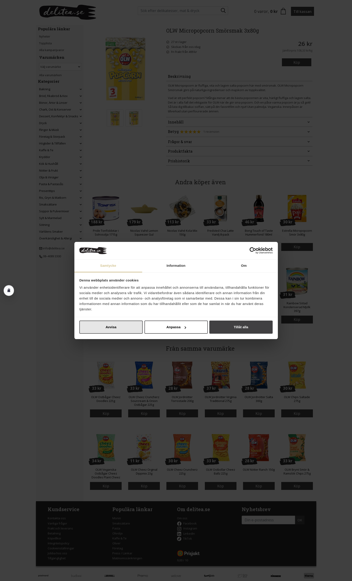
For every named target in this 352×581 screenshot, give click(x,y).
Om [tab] (244, 265)
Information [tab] (176, 265)
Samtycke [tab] (108, 265)
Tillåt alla (241, 327)
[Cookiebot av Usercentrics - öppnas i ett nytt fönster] (253, 250)
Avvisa (111, 327)
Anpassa (176, 327)
